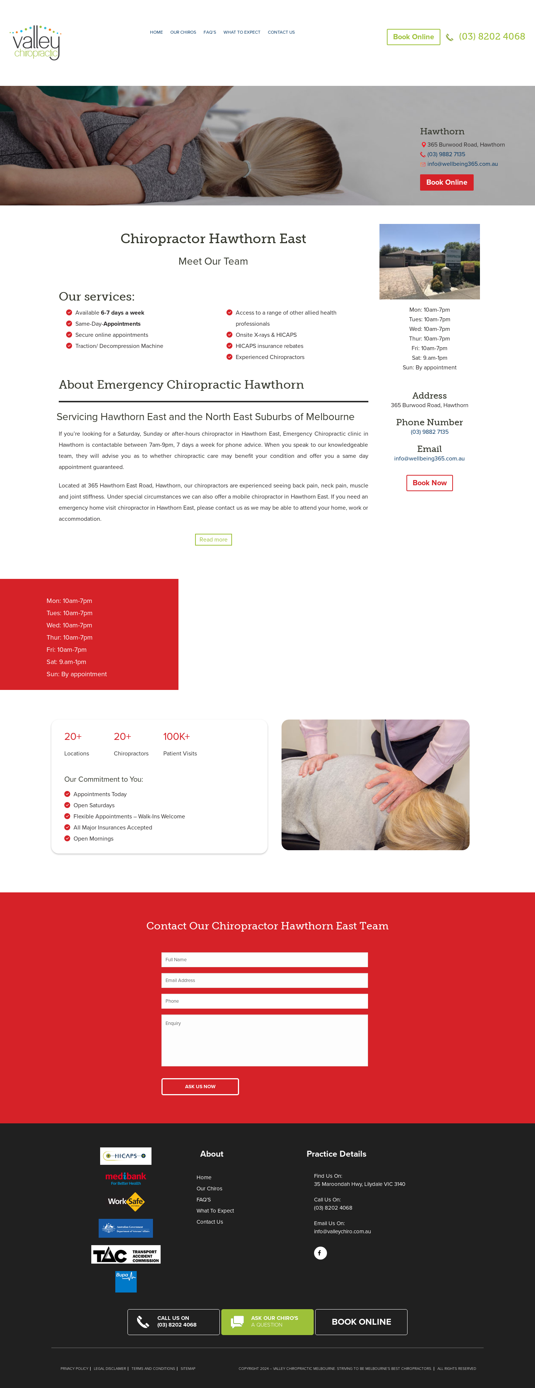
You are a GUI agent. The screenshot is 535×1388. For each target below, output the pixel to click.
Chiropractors (131, 753)
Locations (76, 753)
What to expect (242, 32)
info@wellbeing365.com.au (462, 164)
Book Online (413, 37)
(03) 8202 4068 (492, 36)
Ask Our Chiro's (277, 1321)
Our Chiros (183, 32)
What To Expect (215, 1210)
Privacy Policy (74, 1369)
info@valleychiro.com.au (342, 1231)
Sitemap (188, 1369)
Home (156, 32)
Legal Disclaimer (110, 1369)
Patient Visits (180, 753)
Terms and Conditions (153, 1369)
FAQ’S (210, 32)
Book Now (430, 483)
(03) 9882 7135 (446, 154)
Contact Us (281, 32)
